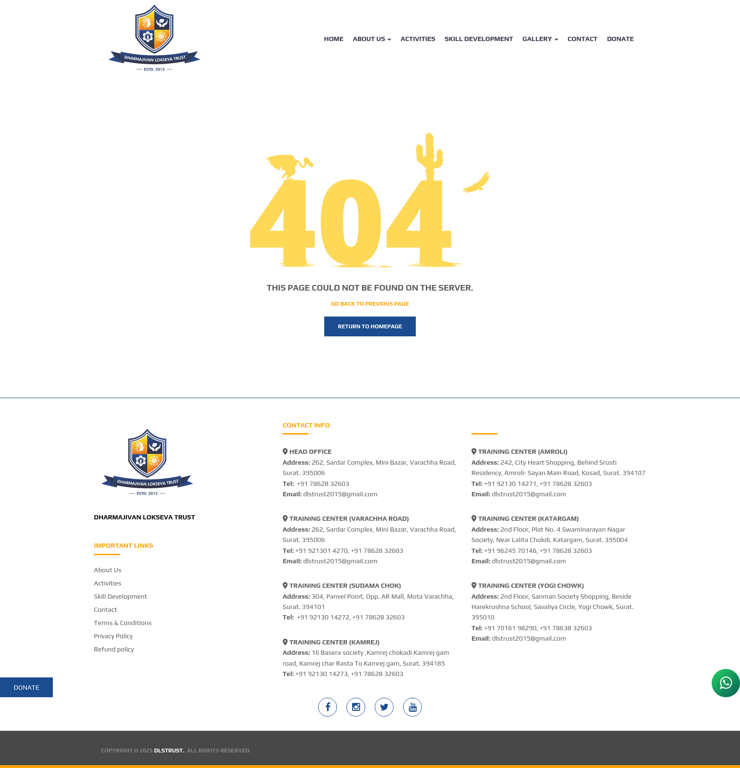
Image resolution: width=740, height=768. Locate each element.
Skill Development (479, 38)
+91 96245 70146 (510, 550)
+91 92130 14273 (321, 673)
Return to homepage (370, 326)
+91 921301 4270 (321, 550)
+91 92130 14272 (323, 617)
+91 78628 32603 (323, 483)
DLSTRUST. (169, 750)
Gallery (540, 38)
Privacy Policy (113, 636)
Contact (582, 38)
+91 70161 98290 (510, 628)
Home (333, 38)
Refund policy (114, 649)
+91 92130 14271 (510, 483)
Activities (418, 38)
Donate (620, 38)
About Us (372, 38)
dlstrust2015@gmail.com (340, 494)
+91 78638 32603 (566, 628)
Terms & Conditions (122, 622)
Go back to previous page (370, 304)
